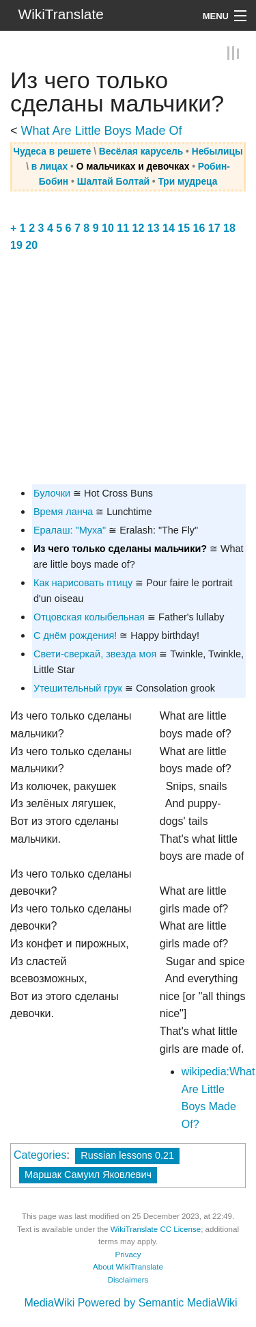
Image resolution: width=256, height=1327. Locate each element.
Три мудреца (187, 181)
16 (199, 228)
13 (153, 228)
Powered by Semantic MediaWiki (158, 1303)
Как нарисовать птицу (82, 582)
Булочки (51, 493)
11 (123, 228)
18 (229, 228)
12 (138, 228)
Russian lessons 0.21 (127, 1155)
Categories (40, 1155)
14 (168, 228)
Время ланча (63, 511)
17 (214, 228)
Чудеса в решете (52, 151)
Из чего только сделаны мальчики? (120, 548)
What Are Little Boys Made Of (101, 130)
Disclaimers (128, 1280)
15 (183, 228)
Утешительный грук (77, 688)
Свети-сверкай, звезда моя (94, 653)
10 (108, 228)
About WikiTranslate (128, 1267)
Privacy (128, 1254)
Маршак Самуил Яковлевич (88, 1174)
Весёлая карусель (141, 151)
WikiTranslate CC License (156, 1229)
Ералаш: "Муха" (69, 530)
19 (16, 245)
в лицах (49, 166)
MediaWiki (49, 1303)
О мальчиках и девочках (133, 166)
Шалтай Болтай (113, 181)
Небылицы (217, 151)
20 (31, 245)
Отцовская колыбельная (89, 617)
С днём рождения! (75, 635)
